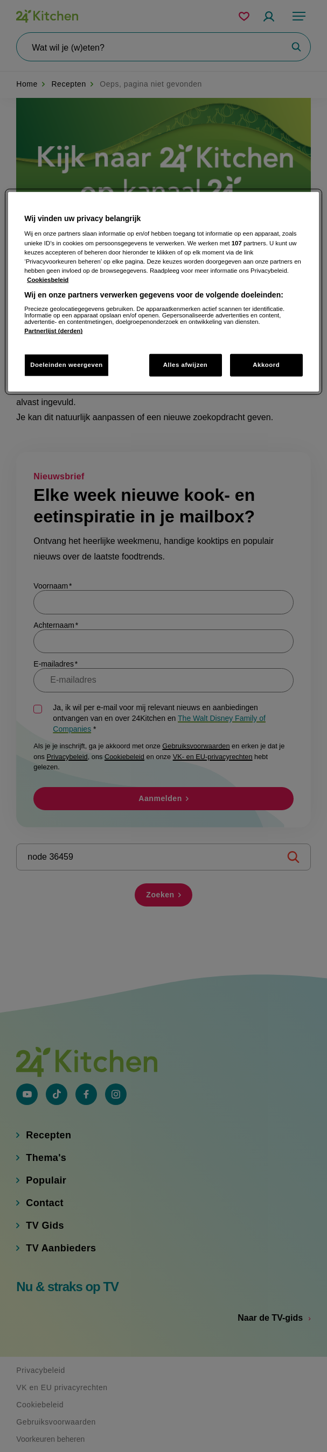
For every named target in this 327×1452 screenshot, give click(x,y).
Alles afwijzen (185, 365)
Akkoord (266, 365)
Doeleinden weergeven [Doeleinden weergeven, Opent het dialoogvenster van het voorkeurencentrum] (66, 365)
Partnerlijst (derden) (53, 331)
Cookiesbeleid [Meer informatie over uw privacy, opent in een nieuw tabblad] (47, 280)
